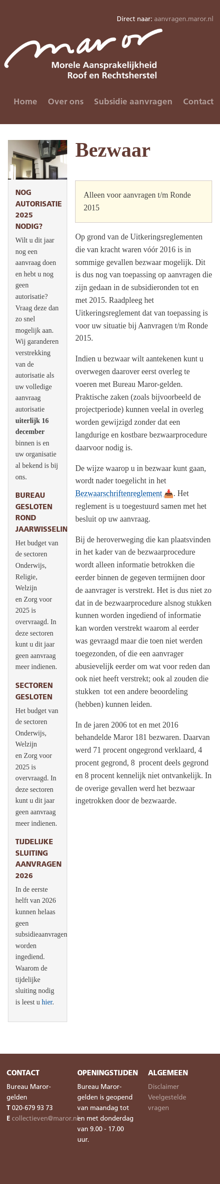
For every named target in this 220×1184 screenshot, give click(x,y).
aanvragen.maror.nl (183, 18)
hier (47, 1002)
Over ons (65, 101)
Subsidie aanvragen (133, 101)
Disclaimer (163, 1086)
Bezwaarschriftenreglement (118, 493)
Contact (198, 101)
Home (25, 101)
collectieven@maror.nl (45, 1118)
